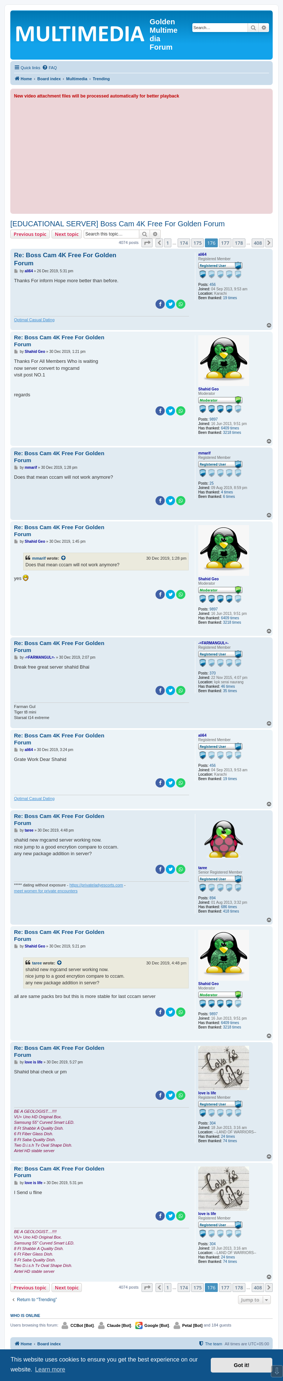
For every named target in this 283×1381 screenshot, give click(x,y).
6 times (229, 497)
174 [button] (184, 243)
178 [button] (239, 243)
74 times (230, 1141)
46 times (228, 686)
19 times (230, 298)
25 (212, 483)
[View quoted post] (63, 558)
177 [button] (225, 243)
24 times (228, 1136)
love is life (207, 1093)
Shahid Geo (208, 389)
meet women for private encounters (45, 891)
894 (213, 898)
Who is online (25, 1315)
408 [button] (258, 243)
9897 (214, 419)
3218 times (232, 433)
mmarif (204, 453)
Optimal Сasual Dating (34, 320)
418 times (231, 911)
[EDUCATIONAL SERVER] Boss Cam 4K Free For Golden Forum (117, 224)
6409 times (230, 428)
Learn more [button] (50, 1369)
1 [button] (167, 243)
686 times (229, 907)
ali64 (202, 254)
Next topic (67, 234)
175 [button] (197, 243)
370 (213, 673)
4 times (227, 492)
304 (213, 1123)
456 (213, 285)
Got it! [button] (241, 1365)
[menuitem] (49, 67)
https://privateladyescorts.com (96, 885)
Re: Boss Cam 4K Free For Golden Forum (65, 259)
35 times (230, 691)
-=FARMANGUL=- (213, 643)
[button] (147, 242)
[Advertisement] (141, 154)
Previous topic (30, 234)
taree (202, 868)
